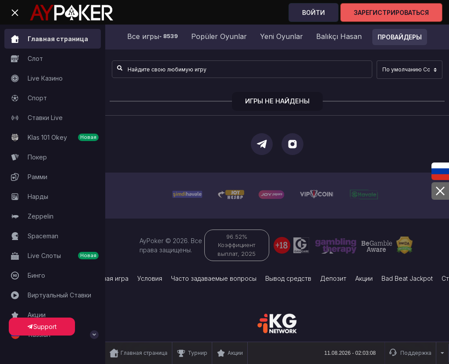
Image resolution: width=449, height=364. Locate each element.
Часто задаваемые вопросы (214, 278)
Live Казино (37, 78)
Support (42, 326)
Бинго (28, 275)
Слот (27, 59)
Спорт (29, 98)
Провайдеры (400, 37)
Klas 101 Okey (55, 137)
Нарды (29, 197)
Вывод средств (288, 278)
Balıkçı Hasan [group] (339, 36)
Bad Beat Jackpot (407, 278)
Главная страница (49, 39)
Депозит (333, 278)
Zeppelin (32, 216)
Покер (29, 157)
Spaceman (34, 236)
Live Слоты (55, 256)
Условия (149, 278)
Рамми (29, 177)
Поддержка (410, 353)
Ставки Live (37, 118)
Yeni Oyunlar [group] (281, 36)
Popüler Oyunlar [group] (219, 36)
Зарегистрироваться (391, 12)
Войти (313, 12)
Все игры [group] (152, 36)
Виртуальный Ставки (51, 295)
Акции (28, 315)
